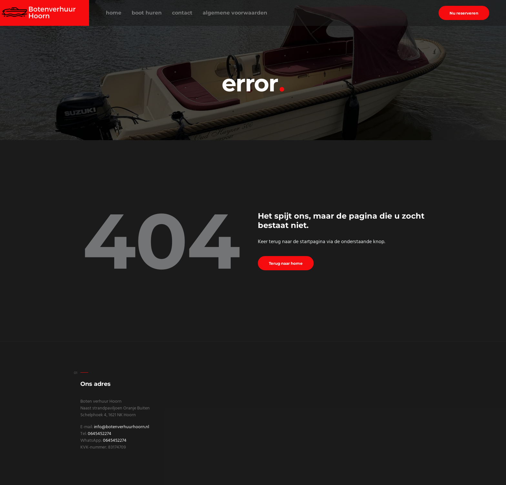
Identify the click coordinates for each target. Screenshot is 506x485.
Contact (182, 13)
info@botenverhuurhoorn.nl (121, 427)
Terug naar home (286, 263)
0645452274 (99, 434)
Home (113, 13)
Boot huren (147, 13)
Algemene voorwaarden (235, 13)
